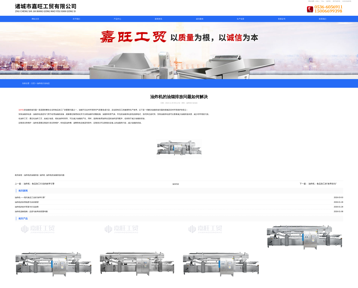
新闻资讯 (158, 19)
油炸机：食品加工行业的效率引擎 (39, 184)
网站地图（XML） (314, 1)
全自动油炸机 (346, 1)
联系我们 (322, 19)
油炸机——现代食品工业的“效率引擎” (30, 197)
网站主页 (35, 19)
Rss (322, 1)
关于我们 (76, 19)
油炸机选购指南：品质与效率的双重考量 (31, 211)
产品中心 (117, 19)
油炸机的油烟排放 (31, 175)
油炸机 (328, 1)
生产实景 (240, 19)
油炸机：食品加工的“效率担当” (322, 184)
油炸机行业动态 (43, 83)
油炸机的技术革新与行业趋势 (27, 207)
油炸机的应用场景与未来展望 (27, 202)
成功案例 (199, 19)
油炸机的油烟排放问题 (55, 175)
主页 (33, 83)
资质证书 (281, 19)
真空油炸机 (336, 1)
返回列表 (175, 184)
